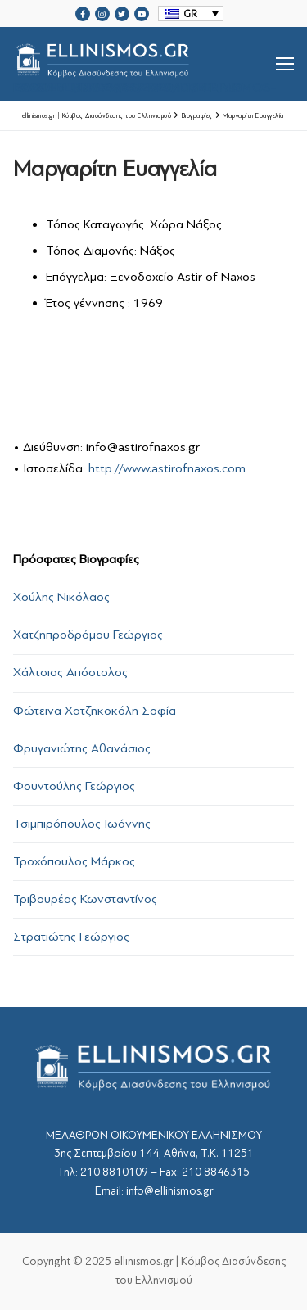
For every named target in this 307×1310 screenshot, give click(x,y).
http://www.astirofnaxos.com (167, 468)
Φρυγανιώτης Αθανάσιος (82, 748)
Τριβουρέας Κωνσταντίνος (85, 899)
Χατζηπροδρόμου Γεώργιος (88, 634)
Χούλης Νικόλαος (61, 597)
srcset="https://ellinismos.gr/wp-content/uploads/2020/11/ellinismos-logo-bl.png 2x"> (144, 63)
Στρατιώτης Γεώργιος (71, 936)
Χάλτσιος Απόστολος (70, 672)
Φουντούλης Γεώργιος (74, 786)
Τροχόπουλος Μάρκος (74, 861)
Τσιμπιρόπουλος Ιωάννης (82, 823)
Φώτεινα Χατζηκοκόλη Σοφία (94, 710)
